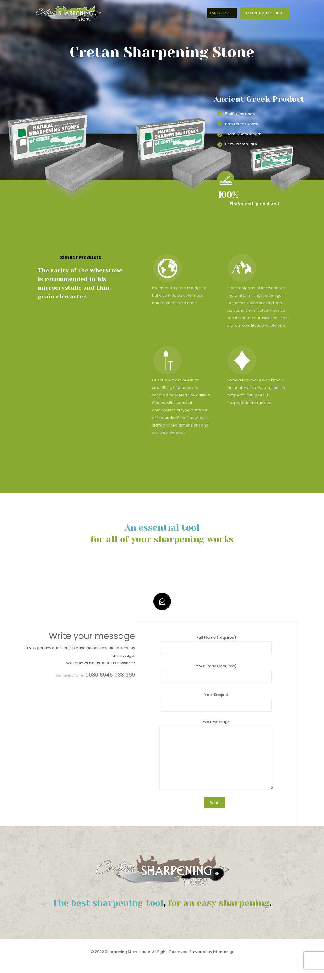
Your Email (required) (216, 673)
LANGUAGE (222, 13)
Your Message (216, 754)
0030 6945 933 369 (110, 674)
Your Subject (216, 702)
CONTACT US (264, 13)
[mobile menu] (190, 13)
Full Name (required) (216, 644)
